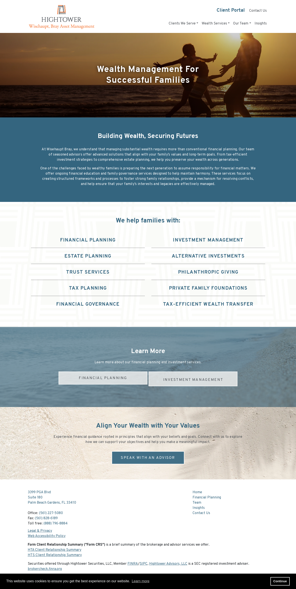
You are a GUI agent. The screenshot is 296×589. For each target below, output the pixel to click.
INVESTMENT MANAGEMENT (193, 378)
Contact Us (258, 11)
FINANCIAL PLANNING (102, 378)
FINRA (133, 562)
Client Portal (231, 10)
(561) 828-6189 (46, 516)
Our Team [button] (240, 23)
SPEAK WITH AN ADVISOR (148, 456)
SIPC (143, 562)
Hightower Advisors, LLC (168, 562)
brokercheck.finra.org (45, 567)
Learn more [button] (140, 581)
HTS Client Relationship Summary (55, 553)
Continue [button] (280, 581)
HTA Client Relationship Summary (54, 548)
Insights (261, 23)
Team (197, 501)
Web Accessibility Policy (46, 534)
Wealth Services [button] (214, 23)
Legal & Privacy (40, 529)
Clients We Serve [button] (182, 23)
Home (197, 490)
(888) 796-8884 (55, 522)
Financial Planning (207, 496)
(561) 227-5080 (51, 511)
